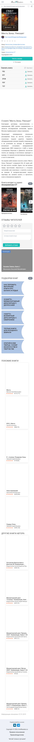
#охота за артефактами (8, 48)
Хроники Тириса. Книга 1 (11, 266)
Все (30, 183)
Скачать (29, 71)
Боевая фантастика (19, 44)
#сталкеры (19, 48)
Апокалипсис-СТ (10, 52)
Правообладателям (17, 735)
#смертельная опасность (24, 47)
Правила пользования (17, 732)
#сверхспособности (10, 47)
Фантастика (9, 44)
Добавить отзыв (11, 245)
